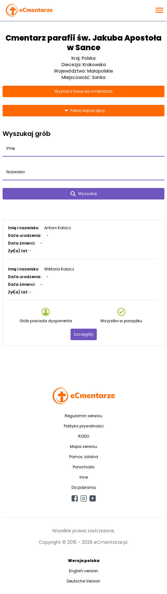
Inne (83, 477)
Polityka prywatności (84, 426)
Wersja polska (83, 560)
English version (83, 571)
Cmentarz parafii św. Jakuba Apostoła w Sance (83, 43)
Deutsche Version (83, 581)
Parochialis (84, 467)
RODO (83, 436)
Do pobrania (83, 487)
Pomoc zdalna (83, 456)
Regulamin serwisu (83, 415)
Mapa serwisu (83, 446)
